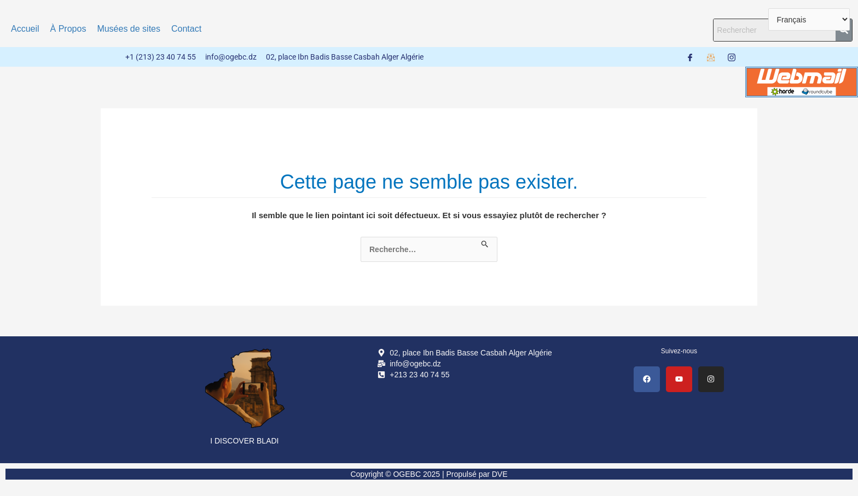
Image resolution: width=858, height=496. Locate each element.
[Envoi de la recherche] (485, 242)
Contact (186, 28)
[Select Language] (809, 19)
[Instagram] (731, 56)
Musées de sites (128, 28)
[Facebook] (690, 56)
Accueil (25, 28)
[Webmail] (711, 56)
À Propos (68, 28)
